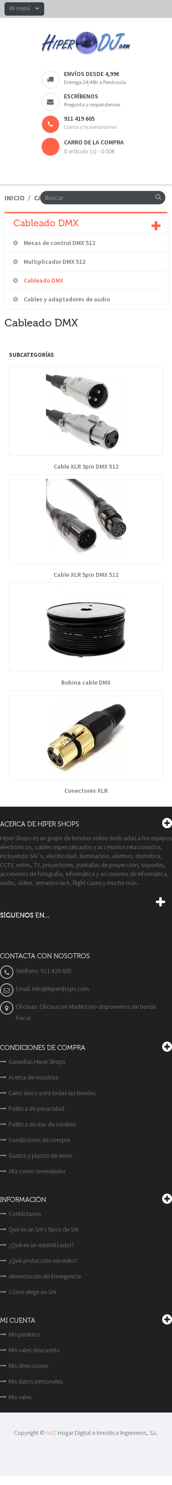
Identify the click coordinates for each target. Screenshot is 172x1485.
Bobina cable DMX (86, 682)
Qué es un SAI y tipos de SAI (43, 1229)
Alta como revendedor (36, 1171)
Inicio (14, 198)
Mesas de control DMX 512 (58, 243)
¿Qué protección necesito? (42, 1261)
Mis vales (19, 1397)
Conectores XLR (86, 790)
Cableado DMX (42, 280)
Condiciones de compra (39, 1140)
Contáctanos (24, 1214)
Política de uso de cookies (42, 1124)
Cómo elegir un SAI (32, 1292)
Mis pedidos (24, 1334)
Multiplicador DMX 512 (53, 262)
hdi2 (51, 1433)
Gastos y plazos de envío (40, 1155)
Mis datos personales (35, 1381)
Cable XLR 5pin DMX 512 (86, 574)
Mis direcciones (28, 1366)
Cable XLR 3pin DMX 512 (86, 466)
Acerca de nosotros (33, 1077)
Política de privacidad (36, 1108)
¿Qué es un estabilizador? (41, 1245)
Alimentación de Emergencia (44, 1276)
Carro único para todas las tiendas (52, 1093)
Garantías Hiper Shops (36, 1062)
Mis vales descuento (34, 1350)
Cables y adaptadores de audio (66, 299)
